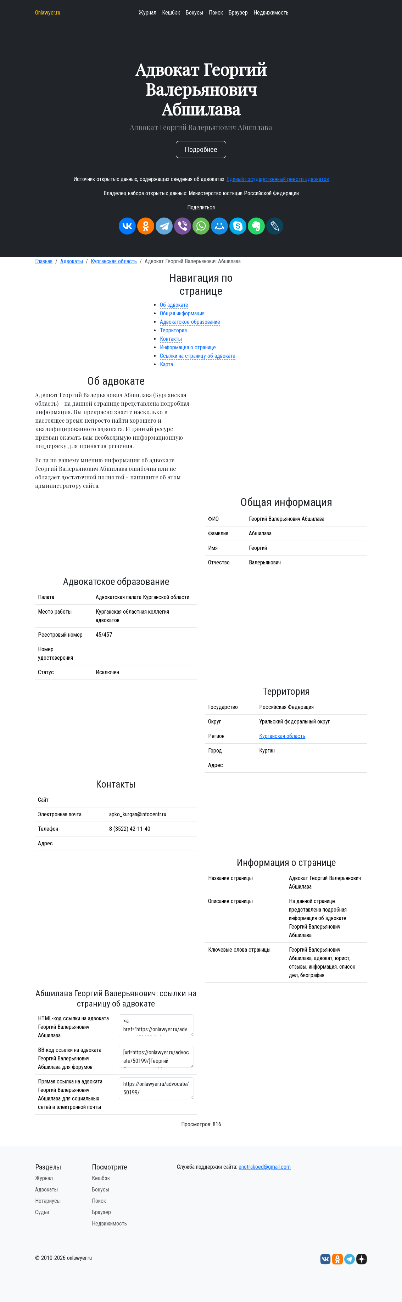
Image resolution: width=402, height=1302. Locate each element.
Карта (166, 364)
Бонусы (194, 12)
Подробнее (201, 149)
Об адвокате (174, 304)
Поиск (216, 12)
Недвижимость (271, 12)
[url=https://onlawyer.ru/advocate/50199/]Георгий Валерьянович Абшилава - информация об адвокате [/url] (156, 1057)
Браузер (238, 12)
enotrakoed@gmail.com (265, 1166)
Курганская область (114, 261)
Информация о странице (188, 347)
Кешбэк (171, 12)
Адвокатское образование (190, 322)
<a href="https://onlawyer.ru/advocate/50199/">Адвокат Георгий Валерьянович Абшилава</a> (156, 1025)
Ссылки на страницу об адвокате (197, 356)
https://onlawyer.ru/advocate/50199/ (156, 1088)
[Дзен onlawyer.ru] (361, 1258)
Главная (43, 261)
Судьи (42, 1212)
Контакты (171, 339)
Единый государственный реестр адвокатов (278, 179)
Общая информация (182, 313)
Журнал (147, 12)
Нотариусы (48, 1200)
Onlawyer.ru (47, 12)
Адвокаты (71, 261)
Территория (173, 330)
